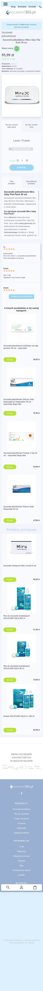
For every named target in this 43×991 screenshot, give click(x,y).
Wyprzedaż (21, 828)
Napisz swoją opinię (21, 296)
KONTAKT (32, 7)
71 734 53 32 (40, 7)
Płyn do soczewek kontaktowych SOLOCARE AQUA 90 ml (16, 667)
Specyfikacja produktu (31, 182)
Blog (21, 866)
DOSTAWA (22, 7)
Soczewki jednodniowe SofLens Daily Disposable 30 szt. (18, 508)
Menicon (14, 64)
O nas (21, 847)
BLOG (13, 7)
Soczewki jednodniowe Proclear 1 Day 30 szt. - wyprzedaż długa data (20, 454)
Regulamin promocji (21, 856)
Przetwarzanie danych (21, 870)
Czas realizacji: (7, 69)
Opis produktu (11, 182)
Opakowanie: (7, 66)
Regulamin (21, 851)
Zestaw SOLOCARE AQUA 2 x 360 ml (19, 716)
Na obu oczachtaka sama (12, 126)
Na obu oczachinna (31, 126)
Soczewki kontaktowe (21, 809)
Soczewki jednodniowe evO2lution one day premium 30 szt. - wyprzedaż (20, 347)
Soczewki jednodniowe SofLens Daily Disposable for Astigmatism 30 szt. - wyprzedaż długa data (18, 401)
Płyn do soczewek (21, 814)
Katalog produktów (21, 833)
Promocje (21, 823)
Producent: (6, 64)
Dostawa (21, 861)
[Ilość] (22, 160)
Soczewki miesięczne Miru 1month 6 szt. (19, 566)
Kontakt (21, 875)
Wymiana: (5, 71)
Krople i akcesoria (21, 819)
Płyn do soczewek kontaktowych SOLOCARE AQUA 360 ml (16, 617)
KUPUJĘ (21, 167)
